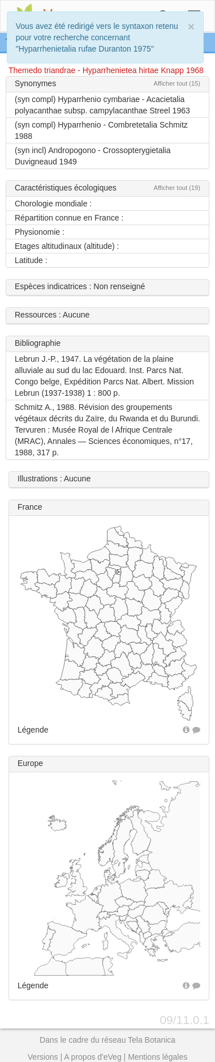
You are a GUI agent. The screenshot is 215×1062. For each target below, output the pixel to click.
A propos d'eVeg (93, 1056)
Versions (43, 1056)
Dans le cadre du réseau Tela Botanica (107, 1039)
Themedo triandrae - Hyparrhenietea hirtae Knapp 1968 (106, 70)
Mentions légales (157, 1056)
